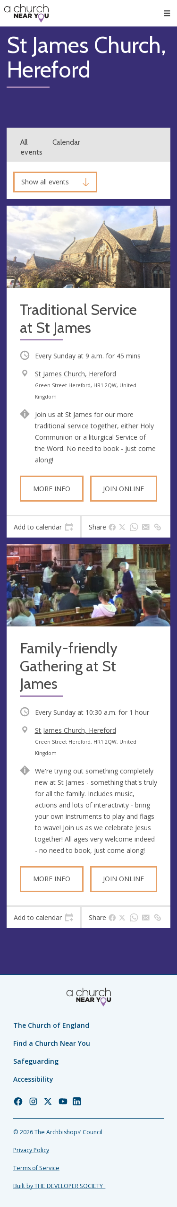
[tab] (43, 527)
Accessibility (33, 1079)
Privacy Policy (31, 1150)
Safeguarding (36, 1061)
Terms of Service (36, 1168)
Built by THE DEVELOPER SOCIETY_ (59, 1186)
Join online (123, 488)
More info (51, 488)
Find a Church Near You (51, 1043)
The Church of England (51, 1025)
